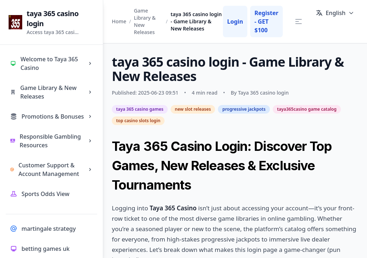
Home (119, 21)
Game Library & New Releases (145, 21)
